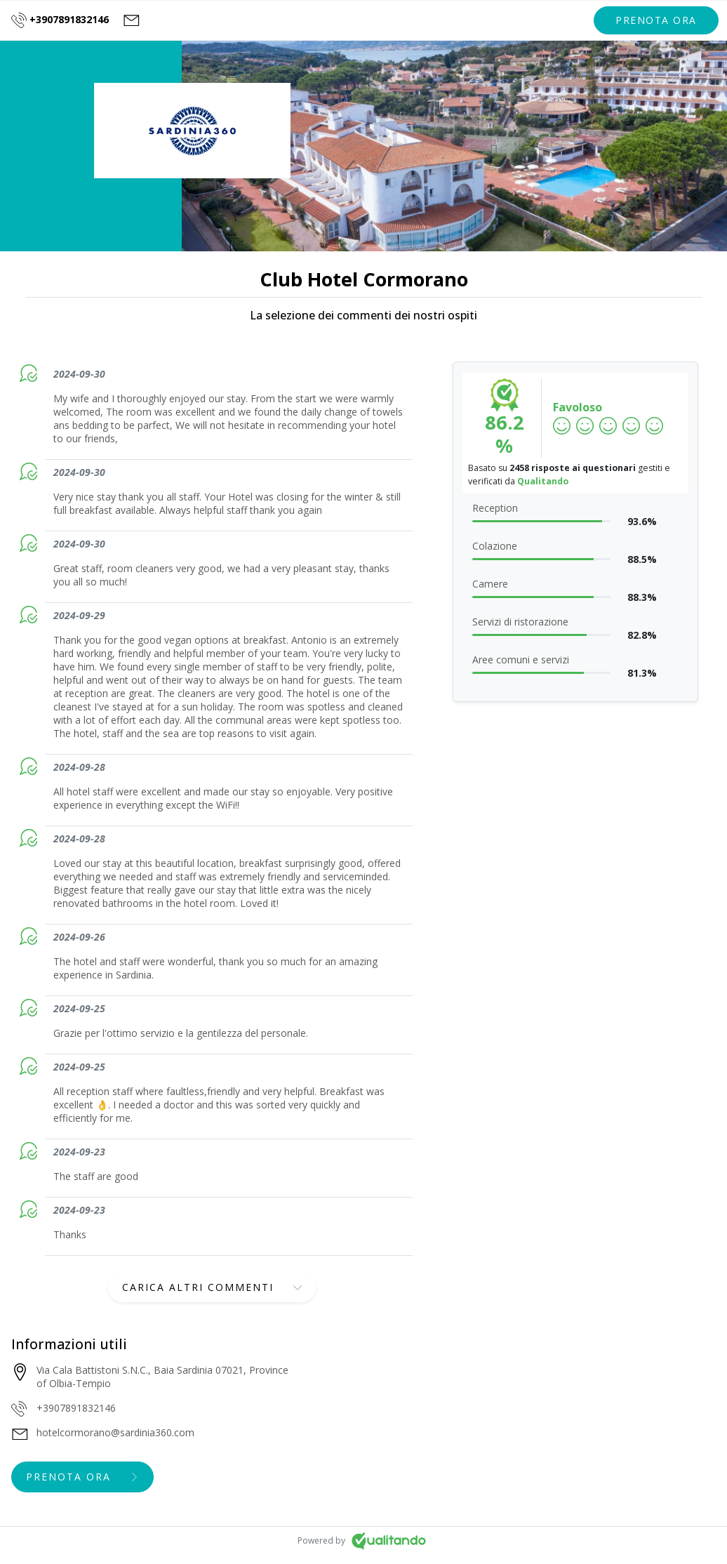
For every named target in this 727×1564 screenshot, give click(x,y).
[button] (656, 20)
